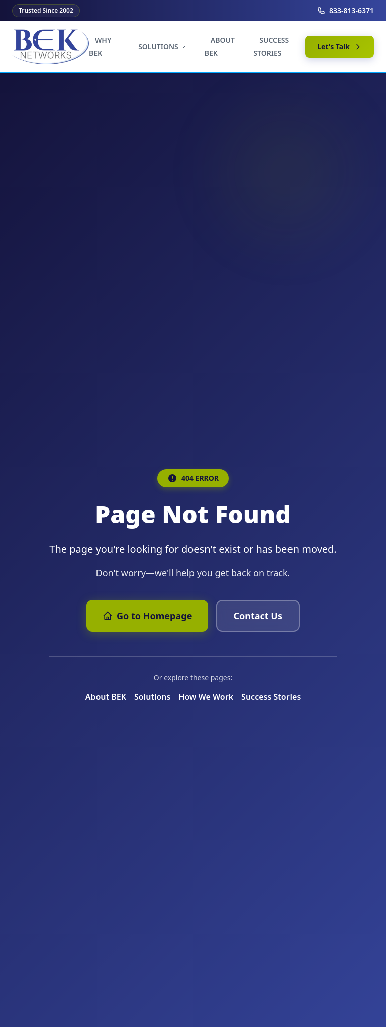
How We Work (205, 696)
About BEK (105, 696)
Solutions (152, 696)
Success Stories (271, 696)
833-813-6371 (345, 10)
